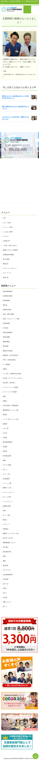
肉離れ (5, 401)
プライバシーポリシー (10, 268)
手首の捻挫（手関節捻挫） (11, 405)
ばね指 (5, 597)
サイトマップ (7, 273)
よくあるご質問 (8, 232)
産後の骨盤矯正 (8, 332)
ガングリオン (7, 570)
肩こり (5, 606)
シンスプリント (8, 501)
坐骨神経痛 (6, 300)
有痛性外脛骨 (7, 309)
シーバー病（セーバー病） (11, 419)
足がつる (5, 584)
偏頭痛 (5, 424)
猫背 (4, 556)
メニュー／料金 (8, 227)
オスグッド (6, 524)
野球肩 (5, 451)
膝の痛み (5, 565)
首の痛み (5, 547)
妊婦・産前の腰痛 (8, 314)
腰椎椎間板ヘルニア (9, 542)
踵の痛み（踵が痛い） (10, 382)
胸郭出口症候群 (8, 351)
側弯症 (5, 369)
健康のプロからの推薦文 (10, 250)
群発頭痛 (5, 346)
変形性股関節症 (8, 442)
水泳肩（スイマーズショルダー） (13, 378)
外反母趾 (5, 579)
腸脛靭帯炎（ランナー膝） (11, 410)
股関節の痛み (7, 506)
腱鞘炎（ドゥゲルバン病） (11, 533)
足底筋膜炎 (6, 478)
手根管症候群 (7, 456)
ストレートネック (8, 492)
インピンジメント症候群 (10, 387)
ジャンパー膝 (7, 483)
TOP (4, 218)
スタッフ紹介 (7, 222)
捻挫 (4, 396)
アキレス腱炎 (7, 465)
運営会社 (5, 263)
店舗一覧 (5, 277)
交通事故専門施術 (8, 254)
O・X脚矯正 (6, 364)
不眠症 (5, 437)
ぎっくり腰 (6, 515)
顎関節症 (5, 529)
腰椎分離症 (6, 341)
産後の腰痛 (6, 337)
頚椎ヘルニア (7, 602)
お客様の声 (6, 241)
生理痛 (5, 446)
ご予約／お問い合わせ (10, 245)
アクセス (5, 236)
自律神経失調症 (8, 296)
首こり (5, 469)
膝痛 (4, 460)
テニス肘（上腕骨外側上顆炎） (12, 373)
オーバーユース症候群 (10, 392)
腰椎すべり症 (7, 488)
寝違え (5, 520)
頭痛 (4, 510)
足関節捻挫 (6, 323)
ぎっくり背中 (7, 497)
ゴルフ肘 (5, 428)
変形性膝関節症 (8, 291)
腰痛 (4, 561)
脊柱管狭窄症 (7, 552)
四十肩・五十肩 (8, 538)
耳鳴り (5, 588)
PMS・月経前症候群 (9, 360)
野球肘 (5, 414)
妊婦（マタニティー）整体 (11, 319)
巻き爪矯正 (6, 259)
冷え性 (5, 433)
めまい (5, 593)
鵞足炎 (5, 305)
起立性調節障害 (8, 574)
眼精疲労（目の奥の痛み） (11, 355)
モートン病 (6, 474)
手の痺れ (5, 328)
